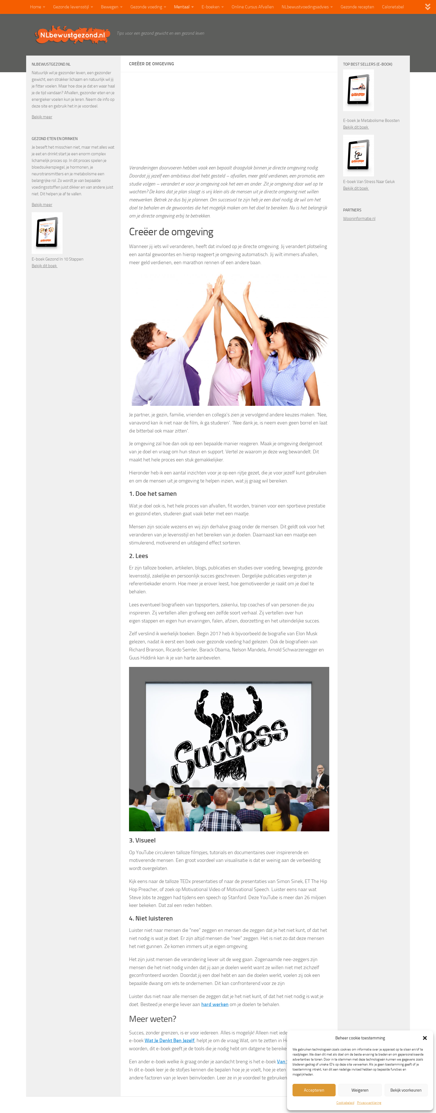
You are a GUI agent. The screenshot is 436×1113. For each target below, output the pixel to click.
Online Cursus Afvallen (253, 6)
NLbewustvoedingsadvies (305, 6)
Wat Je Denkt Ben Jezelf (169, 1040)
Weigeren (359, 1090)
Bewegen (109, 6)
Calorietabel (393, 6)
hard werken (215, 1004)
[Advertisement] (229, 122)
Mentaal (182, 6)
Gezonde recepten (357, 6)
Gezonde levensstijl (71, 6)
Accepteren (314, 1090)
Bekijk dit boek (45, 265)
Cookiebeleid (345, 1103)
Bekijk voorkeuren (406, 1090)
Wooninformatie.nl (359, 218)
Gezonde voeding (146, 6)
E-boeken (211, 6)
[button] (425, 1038)
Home (35, 6)
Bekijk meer (42, 116)
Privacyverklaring (369, 1103)
